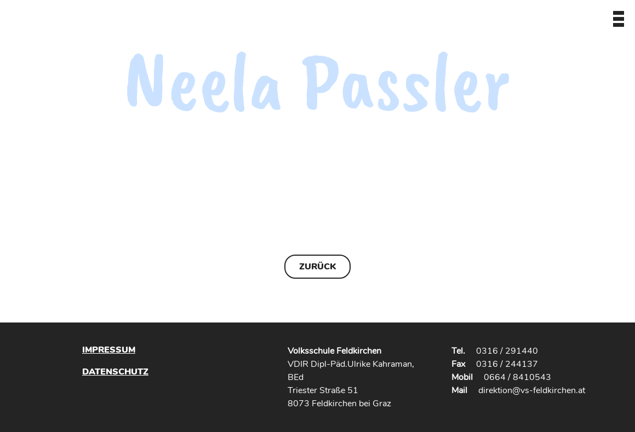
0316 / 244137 (507, 364)
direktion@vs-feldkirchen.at (531, 390)
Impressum (108, 349)
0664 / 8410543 (517, 377)
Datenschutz (115, 371)
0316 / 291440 (507, 351)
